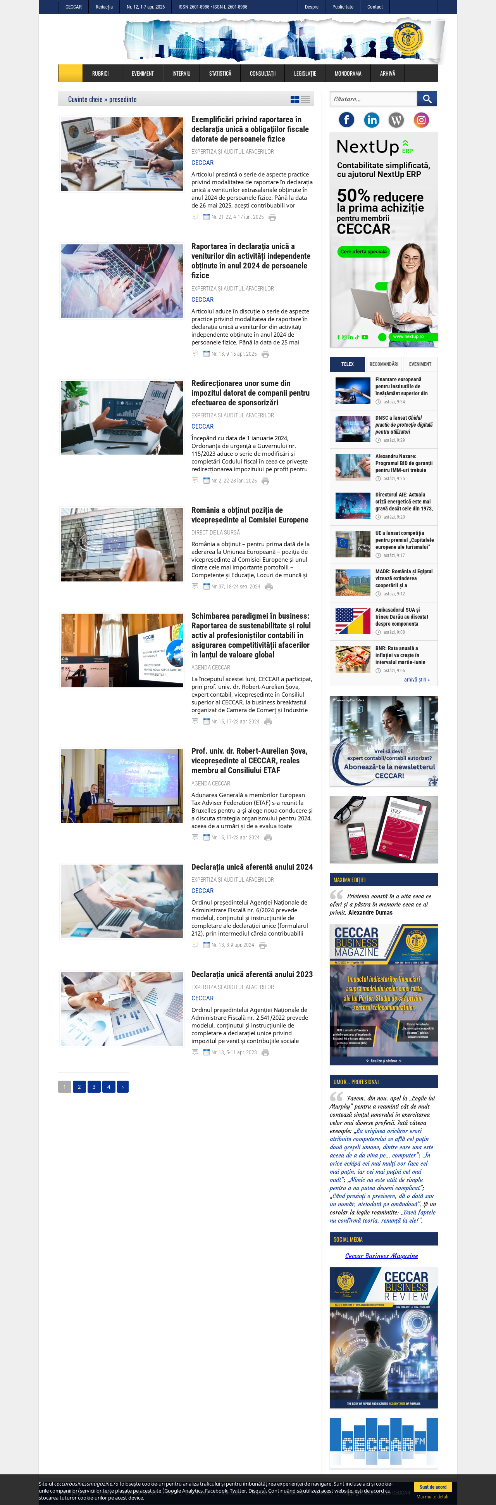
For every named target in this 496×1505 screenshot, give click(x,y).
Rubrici (104, 73)
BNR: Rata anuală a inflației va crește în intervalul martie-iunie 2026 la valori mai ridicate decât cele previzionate (405, 662)
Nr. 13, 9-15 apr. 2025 (234, 339)
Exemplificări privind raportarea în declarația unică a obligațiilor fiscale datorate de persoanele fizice (244, 128)
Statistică (220, 73)
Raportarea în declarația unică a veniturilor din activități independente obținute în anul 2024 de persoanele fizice (252, 252)
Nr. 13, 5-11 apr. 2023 (234, 1025)
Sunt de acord (433, 1487)
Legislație (305, 73)
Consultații (263, 73)
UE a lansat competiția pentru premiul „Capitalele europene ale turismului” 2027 (405, 543)
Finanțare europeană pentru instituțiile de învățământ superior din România (402, 390)
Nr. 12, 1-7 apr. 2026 (146, 7)
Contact (375, 7)
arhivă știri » (417, 679)
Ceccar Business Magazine (381, 1255)
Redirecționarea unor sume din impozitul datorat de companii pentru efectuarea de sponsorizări (251, 377)
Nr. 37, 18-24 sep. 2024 (236, 568)
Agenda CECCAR (210, 645)
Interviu (181, 73)
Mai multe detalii (433, 1497)
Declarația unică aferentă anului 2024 (246, 841)
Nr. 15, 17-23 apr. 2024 (236, 699)
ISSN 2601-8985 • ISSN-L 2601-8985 (213, 7)
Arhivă (387, 73)
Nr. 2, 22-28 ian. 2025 (234, 463)
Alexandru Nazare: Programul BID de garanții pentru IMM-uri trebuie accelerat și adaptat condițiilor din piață (404, 470)
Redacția (104, 7)
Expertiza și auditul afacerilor (232, 149)
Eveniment (143, 73)
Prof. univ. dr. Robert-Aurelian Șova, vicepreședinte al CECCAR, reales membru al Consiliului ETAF (243, 737)
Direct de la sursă (215, 513)
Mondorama (348, 73)
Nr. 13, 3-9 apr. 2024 (233, 919)
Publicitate (342, 7)
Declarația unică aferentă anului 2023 (246, 948)
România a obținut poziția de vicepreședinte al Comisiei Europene (244, 497)
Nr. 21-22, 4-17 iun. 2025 (238, 214)
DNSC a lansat (404, 425)
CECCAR (73, 7)
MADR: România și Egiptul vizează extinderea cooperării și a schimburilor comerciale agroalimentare (404, 586)
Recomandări (384, 364)
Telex (347, 364)
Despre (312, 7)
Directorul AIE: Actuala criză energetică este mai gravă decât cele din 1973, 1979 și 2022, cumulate (404, 505)
